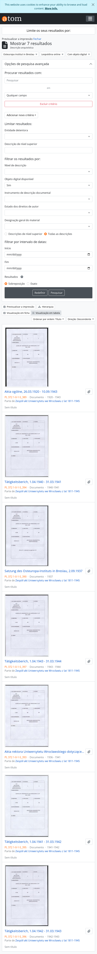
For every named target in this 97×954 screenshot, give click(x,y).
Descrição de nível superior (21, 144)
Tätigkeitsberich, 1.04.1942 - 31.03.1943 (33, 931)
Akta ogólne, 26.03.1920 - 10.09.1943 (31, 392)
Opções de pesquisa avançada (27, 64)
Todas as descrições (60, 234)
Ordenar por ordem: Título (47, 319)
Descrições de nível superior (25, 234)
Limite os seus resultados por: (49, 30)
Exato (34, 283)
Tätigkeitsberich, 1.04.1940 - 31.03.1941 (33, 482)
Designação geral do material (22, 220)
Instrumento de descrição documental (28, 193)
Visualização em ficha (16, 312)
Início (8, 248)
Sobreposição (16, 283)
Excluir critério (48, 104)
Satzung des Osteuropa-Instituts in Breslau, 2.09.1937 (43, 571)
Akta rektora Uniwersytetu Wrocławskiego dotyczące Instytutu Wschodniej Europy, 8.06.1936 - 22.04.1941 (44, 752)
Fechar (37, 39)
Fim (7, 262)
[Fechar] (93, 4)
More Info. (51, 8)
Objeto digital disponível (19, 179)
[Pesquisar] (48, 80)
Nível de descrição (15, 165)
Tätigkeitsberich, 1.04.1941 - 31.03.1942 (33, 842)
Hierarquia (45, 306)
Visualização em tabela (46, 312)
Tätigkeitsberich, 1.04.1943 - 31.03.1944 (33, 661)
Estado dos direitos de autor (22, 206)
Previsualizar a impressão (18, 306)
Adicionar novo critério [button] (20, 115)
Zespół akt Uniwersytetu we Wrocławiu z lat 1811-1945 (47, 401)
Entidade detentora (16, 130)
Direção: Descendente (80, 319)
